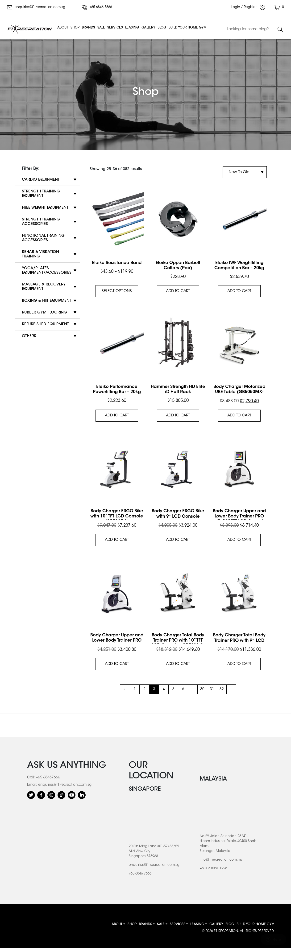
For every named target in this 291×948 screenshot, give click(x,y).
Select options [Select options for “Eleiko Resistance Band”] (117, 291)
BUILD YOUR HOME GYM (188, 27)
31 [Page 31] (212, 689)
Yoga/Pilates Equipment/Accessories (46, 270)
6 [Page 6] (183, 689)
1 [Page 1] (135, 689)
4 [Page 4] (164, 689)
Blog (162, 27)
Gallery (148, 27)
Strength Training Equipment (41, 194)
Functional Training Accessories (43, 238)
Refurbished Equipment (45, 324)
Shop (75, 27)
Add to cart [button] (178, 291)
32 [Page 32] (222, 689)
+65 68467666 (48, 777)
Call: (31, 777)
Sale (101, 27)
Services (115, 27)
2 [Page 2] (144, 689)
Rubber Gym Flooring (44, 312)
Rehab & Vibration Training (40, 254)
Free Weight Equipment (45, 208)
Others (29, 336)
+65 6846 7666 (97, 7)
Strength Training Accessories (41, 222)
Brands (88, 27)
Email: (32, 785)
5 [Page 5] (173, 689)
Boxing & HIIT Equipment (46, 301)
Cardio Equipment (41, 180)
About (62, 27)
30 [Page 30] (202, 689)
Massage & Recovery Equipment (44, 287)
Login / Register (248, 7)
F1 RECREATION (226, 931)
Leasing (132, 27)
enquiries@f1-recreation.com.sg (36, 7)
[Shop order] (245, 172)
